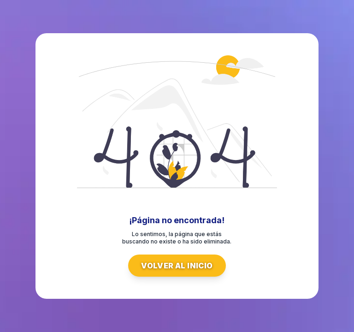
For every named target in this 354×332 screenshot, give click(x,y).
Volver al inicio (176, 265)
